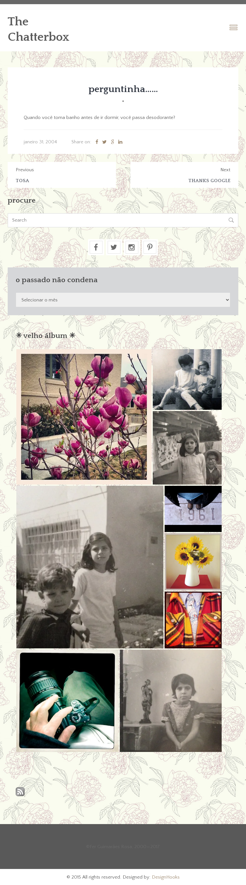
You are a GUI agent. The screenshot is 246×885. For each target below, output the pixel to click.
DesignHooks (166, 877)
